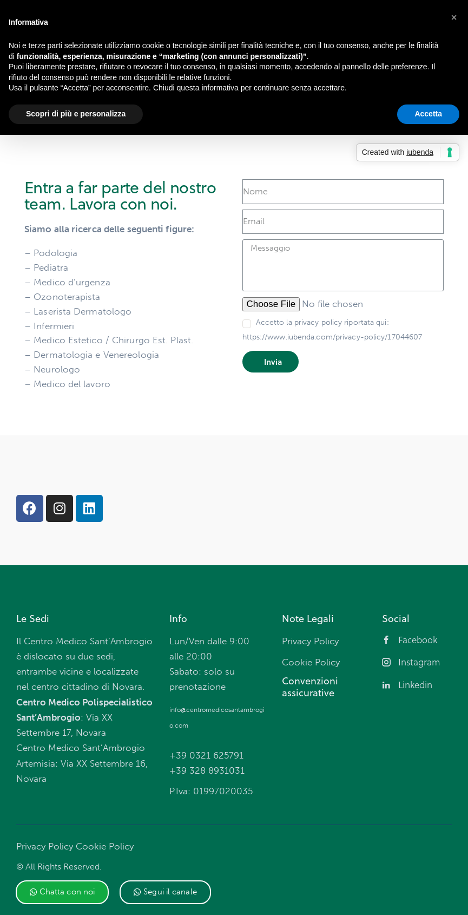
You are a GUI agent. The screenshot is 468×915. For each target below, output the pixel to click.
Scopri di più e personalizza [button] (76, 113)
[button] (62, 892)
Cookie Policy (105, 846)
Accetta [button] (428, 113)
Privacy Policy (44, 846)
